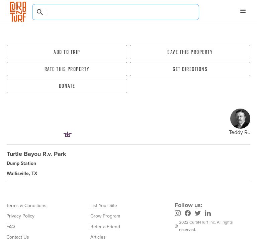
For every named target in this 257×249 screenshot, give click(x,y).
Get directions (190, 69)
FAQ (10, 226)
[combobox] (115, 12)
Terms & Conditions (26, 205)
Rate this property (67, 69)
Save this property (190, 52)
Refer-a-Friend (105, 226)
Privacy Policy (20, 216)
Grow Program (105, 216)
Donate (67, 85)
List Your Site (103, 205)
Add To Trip (67, 52)
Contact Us (17, 237)
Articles (98, 237)
